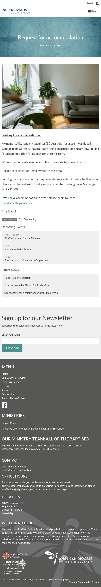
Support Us (8, 394)
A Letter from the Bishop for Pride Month (27, 285)
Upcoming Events (13, 227)
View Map (8, 513)
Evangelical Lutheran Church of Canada (13, 571)
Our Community (27, 219)
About (5, 390)
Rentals (6, 386)
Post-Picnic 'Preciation (17, 277)
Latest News (10, 270)
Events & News (11, 381)
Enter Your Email (11, 334)
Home (5, 373)
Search (90, 3)
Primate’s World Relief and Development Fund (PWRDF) (33, 428)
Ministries (13, 415)
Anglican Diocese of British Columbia (70, 558)
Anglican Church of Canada (14, 555)
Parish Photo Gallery (14, 398)
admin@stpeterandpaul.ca (16, 470)
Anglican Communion (14, 563)
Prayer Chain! (9, 423)
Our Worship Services (14, 377)
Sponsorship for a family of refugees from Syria (31, 292)
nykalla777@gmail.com (17, 203)
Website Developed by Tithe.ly (84, 582)
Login (66, 579)
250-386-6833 (10, 466)
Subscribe (12, 348)
